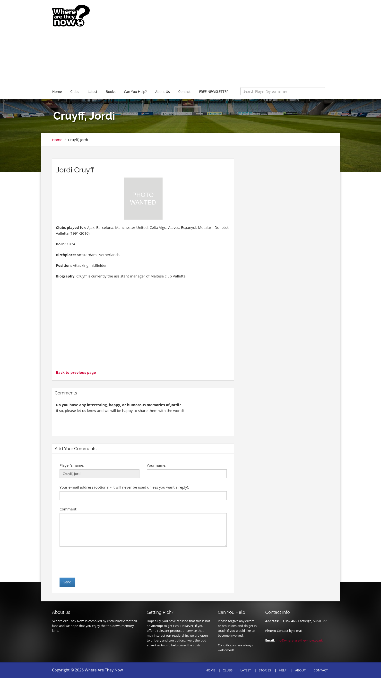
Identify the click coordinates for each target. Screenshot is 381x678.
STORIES (265, 670)
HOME (210, 670)
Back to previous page (76, 372)
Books (110, 91)
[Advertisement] (226, 39)
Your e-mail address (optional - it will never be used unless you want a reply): (124, 487)
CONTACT (320, 670)
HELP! (283, 670)
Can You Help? (135, 91)
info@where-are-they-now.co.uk (299, 640)
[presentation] (96, 562)
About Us (162, 91)
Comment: (68, 509)
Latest (92, 91)
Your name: (156, 465)
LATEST (245, 670)
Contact (184, 91)
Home (57, 91)
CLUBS (228, 670)
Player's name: (72, 465)
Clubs (74, 91)
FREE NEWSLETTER (213, 91)
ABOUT (300, 670)
